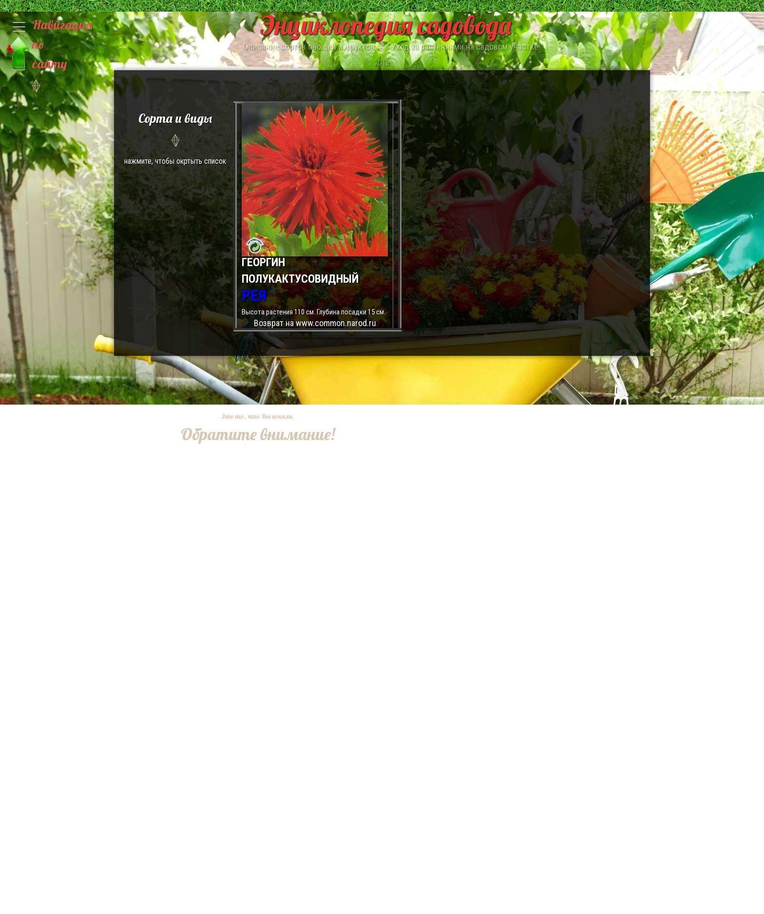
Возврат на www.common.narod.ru (315, 323)
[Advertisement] (250, 592)
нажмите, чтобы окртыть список (175, 137)
